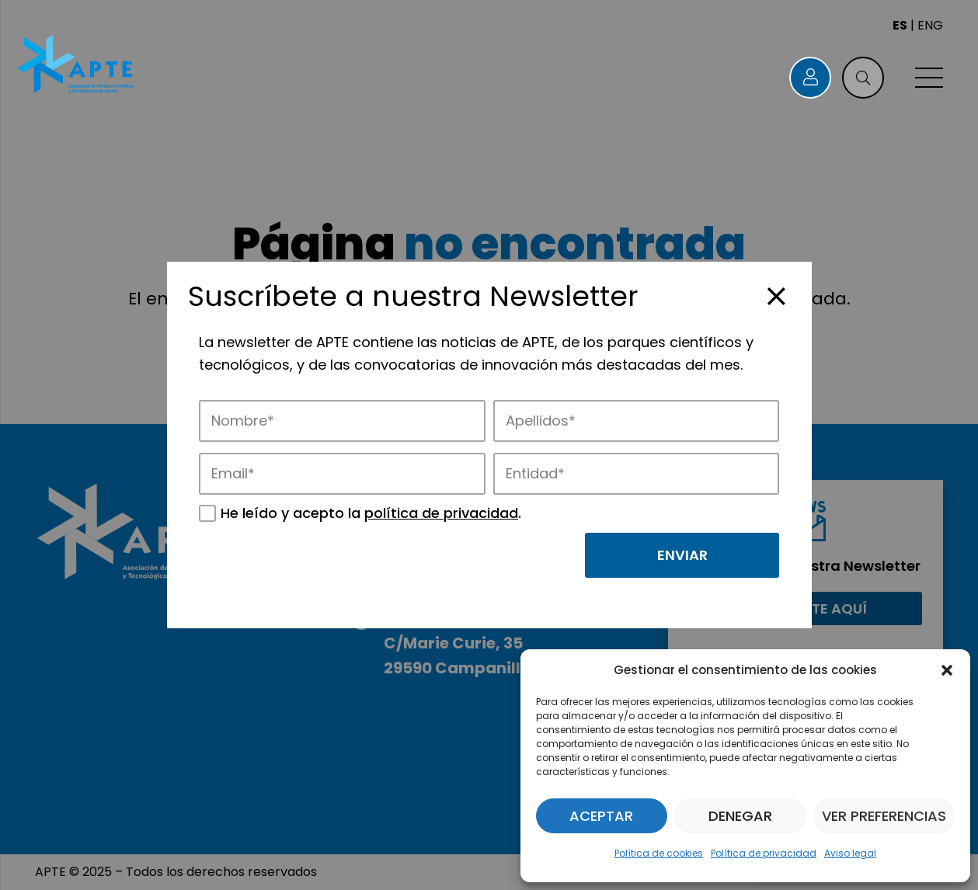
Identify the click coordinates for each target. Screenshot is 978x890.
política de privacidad (441, 513)
